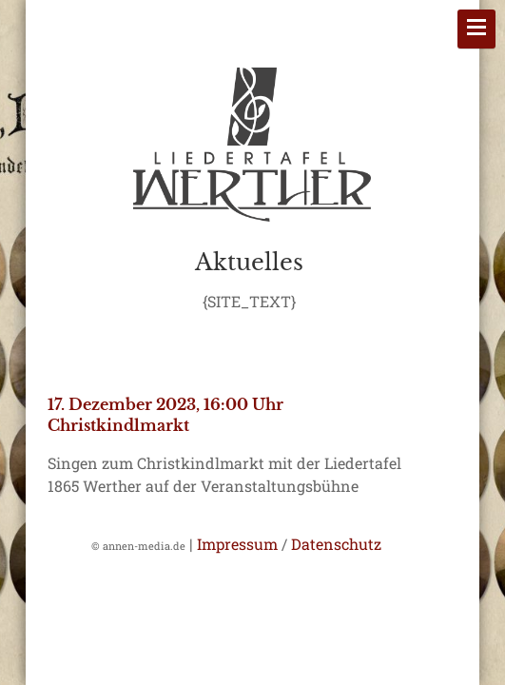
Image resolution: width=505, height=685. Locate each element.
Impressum (237, 544)
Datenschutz (336, 544)
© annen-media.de (138, 545)
